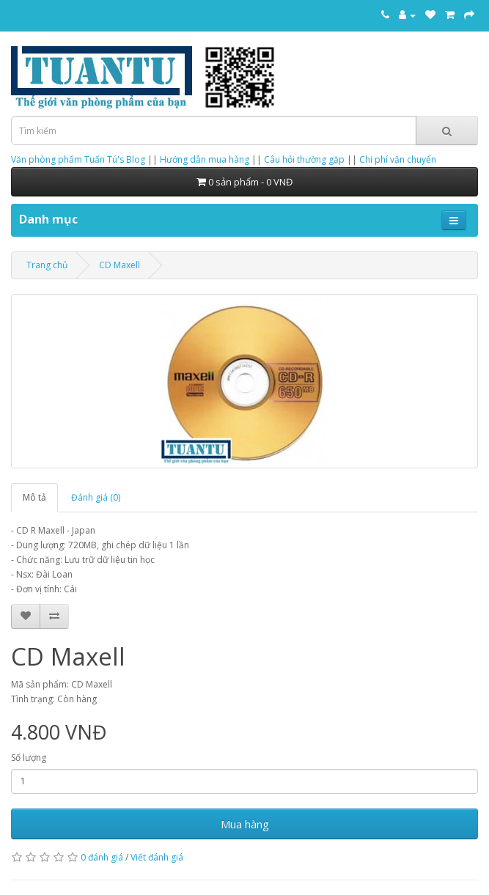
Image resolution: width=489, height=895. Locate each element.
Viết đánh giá (156, 857)
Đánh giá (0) (95, 497)
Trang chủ (46, 265)
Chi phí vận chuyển (397, 159)
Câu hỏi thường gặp (304, 159)
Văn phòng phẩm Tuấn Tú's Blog (78, 159)
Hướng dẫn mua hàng (204, 159)
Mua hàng (245, 824)
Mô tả (34, 497)
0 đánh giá (102, 857)
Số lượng (28, 757)
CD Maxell (119, 265)
